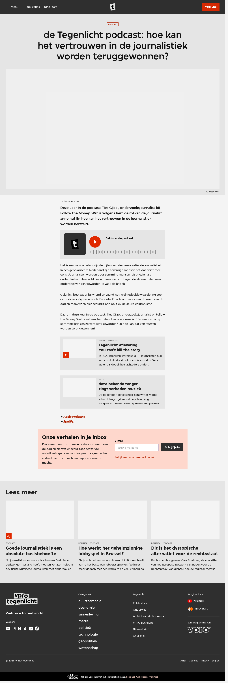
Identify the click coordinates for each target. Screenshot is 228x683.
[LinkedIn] (31, 628)
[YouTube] (211, 7)
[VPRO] (199, 630)
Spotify (68, 421)
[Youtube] (8, 628)
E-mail (119, 440)
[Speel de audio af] (95, 242)
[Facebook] (37, 628)
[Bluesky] (19, 628)
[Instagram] (14, 628)
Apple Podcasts (74, 416)
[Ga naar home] (112, 6)
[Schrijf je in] (172, 447)
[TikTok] (25, 628)
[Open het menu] (12, 7)
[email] (136, 447)
